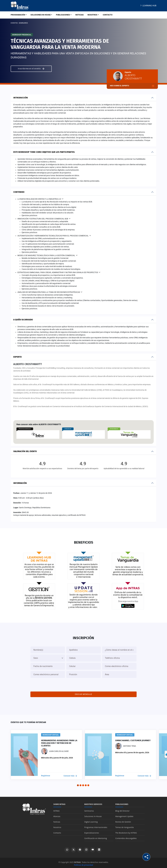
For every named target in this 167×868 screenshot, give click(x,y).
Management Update (124, 815)
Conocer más (70, 774)
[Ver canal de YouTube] (92, 848)
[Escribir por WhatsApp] (67, 848)
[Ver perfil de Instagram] (86, 848)
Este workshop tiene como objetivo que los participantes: (44, 152)
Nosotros (57, 826)
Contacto (57, 831)
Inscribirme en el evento (31, 68)
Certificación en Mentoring (95, 837)
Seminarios (89, 809)
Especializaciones (91, 831)
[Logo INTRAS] (20, 5)
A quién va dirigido (23, 319)
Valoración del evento (25, 451)
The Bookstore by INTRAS (126, 831)
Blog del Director (122, 809)
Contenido (18, 192)
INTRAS (56, 809)
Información (20, 483)
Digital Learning (91, 820)
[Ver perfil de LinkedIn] (99, 848)
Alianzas (56, 815)
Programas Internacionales (95, 826)
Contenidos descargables (126, 837)
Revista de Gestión (123, 820)
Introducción (20, 97)
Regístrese (45, 774)
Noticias (56, 820)
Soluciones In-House (93, 815)
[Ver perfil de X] (73, 848)
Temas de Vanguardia (124, 826)
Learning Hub (148, 5)
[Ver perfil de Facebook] (79, 848)
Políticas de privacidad (83, 863)
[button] (78, 784)
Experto (17, 357)
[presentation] (83, 683)
